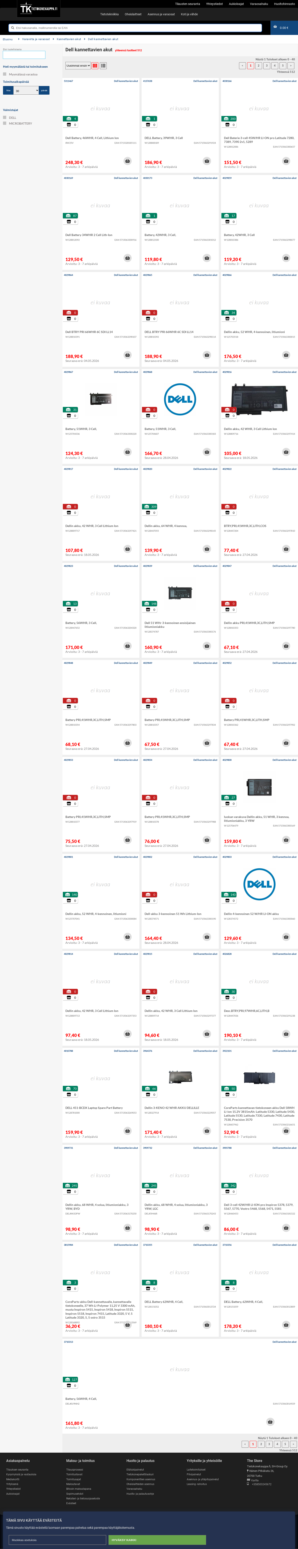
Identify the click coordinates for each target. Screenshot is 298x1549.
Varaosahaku (135, 1489)
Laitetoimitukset (197, 1469)
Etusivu (7, 39)
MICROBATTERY (17, 123)
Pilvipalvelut (194, 1474)
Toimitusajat (73, 1479)
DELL (9, 117)
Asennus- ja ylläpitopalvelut (203, 1479)
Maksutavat (73, 1484)
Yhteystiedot (14, 1489)
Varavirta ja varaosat (34, 39)
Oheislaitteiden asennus (141, 1484)
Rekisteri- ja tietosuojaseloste (84, 1499)
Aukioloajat (13, 1494)
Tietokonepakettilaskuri (141, 1474)
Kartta (253, 1481)
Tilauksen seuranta (18, 1469)
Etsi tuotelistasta (12, 49)
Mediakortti (13, 1479)
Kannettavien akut (67, 39)
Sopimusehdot (75, 1494)
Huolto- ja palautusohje (140, 1494)
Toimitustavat (74, 1474)
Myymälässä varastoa (20, 74)
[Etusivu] (38, 8)
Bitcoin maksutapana (79, 1489)
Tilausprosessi (75, 1469)
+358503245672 (259, 1485)
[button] (128, 161)
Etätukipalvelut (135, 1469)
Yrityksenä (12, 1484)
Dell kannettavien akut (101, 39)
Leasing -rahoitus (197, 1484)
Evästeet (71, 1503)
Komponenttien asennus (141, 1479)
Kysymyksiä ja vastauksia (22, 1474)
